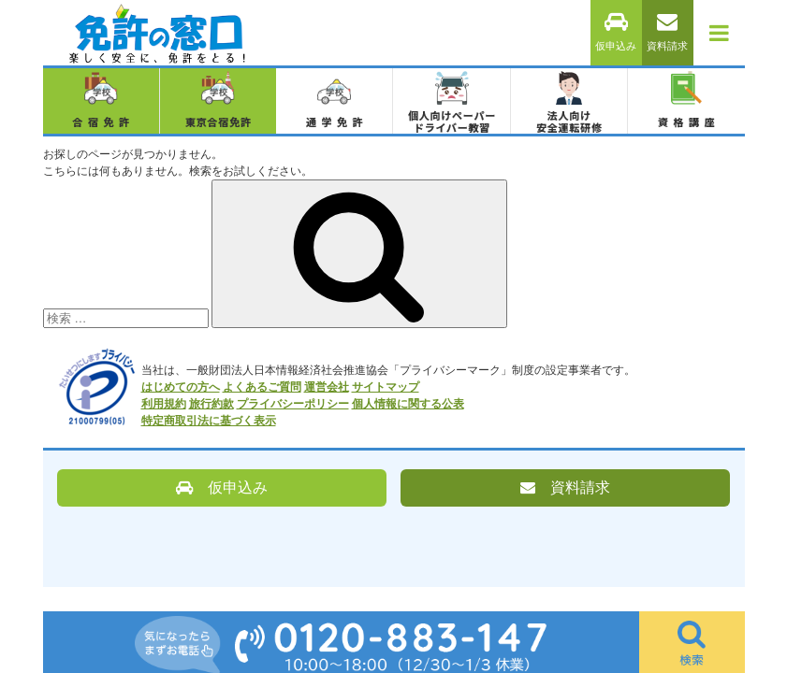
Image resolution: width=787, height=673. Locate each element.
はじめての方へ (180, 386)
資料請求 (667, 32)
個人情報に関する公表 (408, 403)
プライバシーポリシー (293, 403)
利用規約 (163, 403)
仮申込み (615, 32)
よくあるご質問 (262, 386)
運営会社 (326, 386)
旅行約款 (211, 403)
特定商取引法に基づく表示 (208, 420)
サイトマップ (385, 386)
